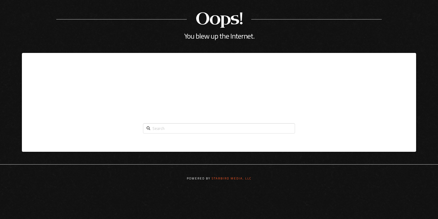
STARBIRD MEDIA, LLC (232, 178)
